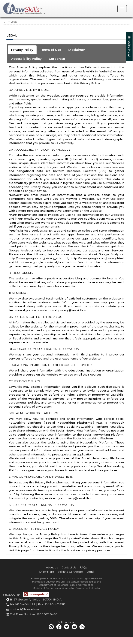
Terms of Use (50, 50)
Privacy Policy (22, 50)
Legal (14, 21)
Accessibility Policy (26, 59)
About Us (52, 567)
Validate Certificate (70, 571)
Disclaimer (76, 50)
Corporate (57, 59)
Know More (46, 571)
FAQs (83, 567)
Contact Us (69, 567)
